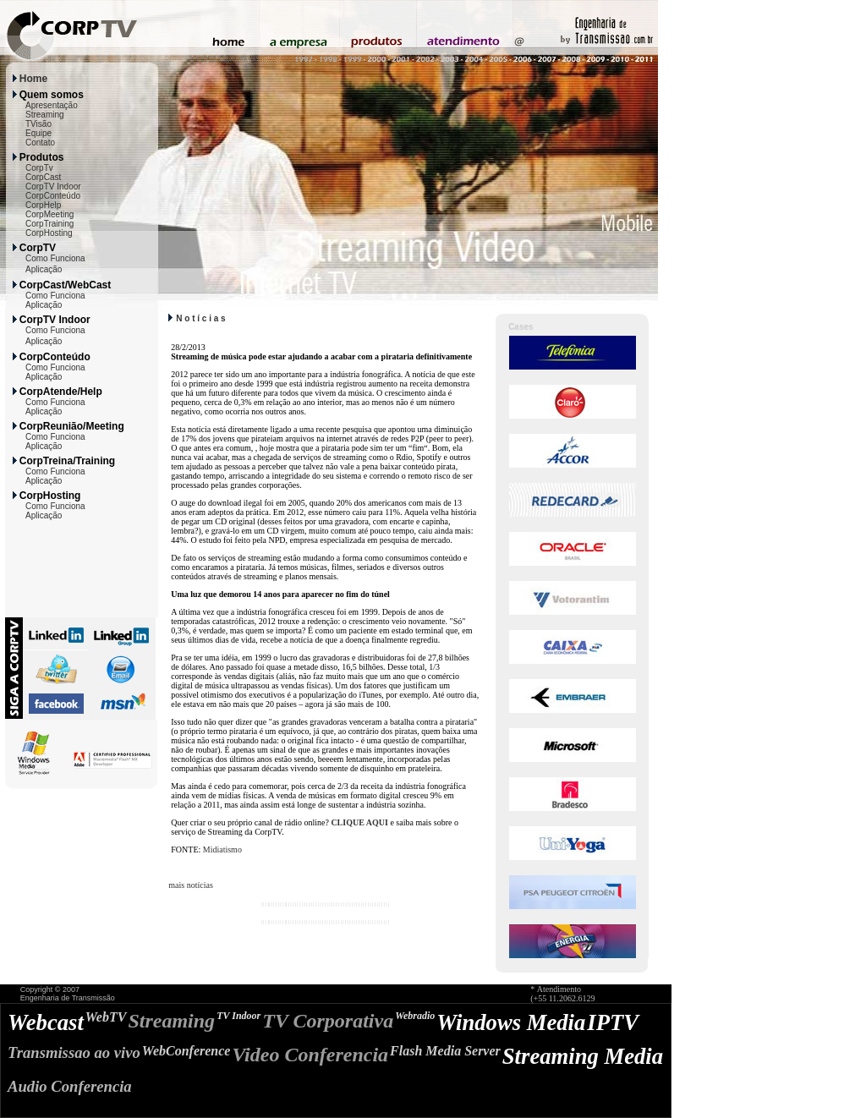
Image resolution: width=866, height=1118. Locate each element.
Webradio (415, 1016)
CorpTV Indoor (53, 186)
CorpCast (43, 177)
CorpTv (39, 168)
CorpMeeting (49, 214)
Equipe (38, 133)
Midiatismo (222, 849)
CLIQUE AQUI (359, 822)
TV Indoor (238, 1016)
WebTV (106, 1017)
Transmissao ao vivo (74, 1052)
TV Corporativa (327, 1021)
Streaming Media (582, 1056)
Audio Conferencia (70, 1086)
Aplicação (43, 269)
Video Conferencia (310, 1055)
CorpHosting (49, 233)
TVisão (38, 124)
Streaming (44, 114)
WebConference (186, 1051)
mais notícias (190, 885)
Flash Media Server (445, 1051)
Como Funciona (55, 258)
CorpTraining (49, 223)
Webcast (46, 1022)
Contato (40, 142)
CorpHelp (43, 205)
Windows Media (510, 1022)
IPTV (613, 1022)
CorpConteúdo (52, 195)
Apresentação (51, 105)
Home (33, 79)
